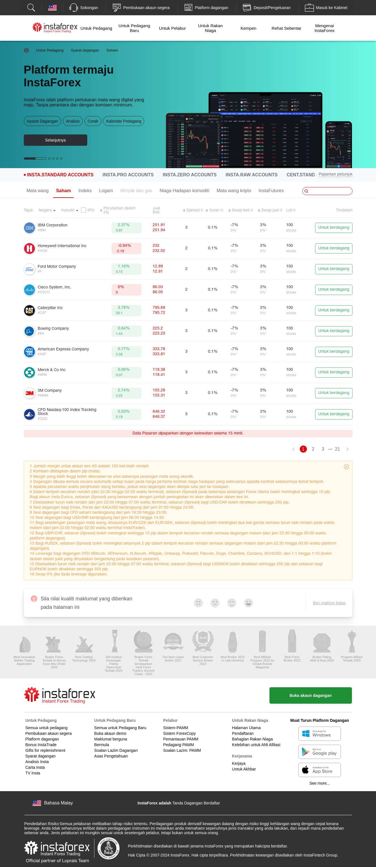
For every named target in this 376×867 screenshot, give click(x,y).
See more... (319, 783)
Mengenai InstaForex (325, 28)
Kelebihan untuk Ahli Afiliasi (256, 744)
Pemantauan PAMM (180, 739)
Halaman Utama (246, 727)
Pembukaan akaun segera (49, 733)
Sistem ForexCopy (179, 733)
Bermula (101, 744)
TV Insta (33, 773)
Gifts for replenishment (45, 750)
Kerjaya (238, 763)
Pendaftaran (243, 733)
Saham (63, 190)
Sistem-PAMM (175, 727)
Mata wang (38, 190)
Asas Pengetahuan (111, 756)
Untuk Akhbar (244, 769)
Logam (106, 190)
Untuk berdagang (333, 228)
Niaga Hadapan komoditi (184, 190)
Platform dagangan (42, 739)
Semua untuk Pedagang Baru (120, 727)
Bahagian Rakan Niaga (252, 739)
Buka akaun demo (110, 733)
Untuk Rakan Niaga (210, 28)
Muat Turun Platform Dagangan (319, 720)
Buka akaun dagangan (311, 695)
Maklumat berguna (110, 739)
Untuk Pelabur (172, 28)
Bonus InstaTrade (41, 744)
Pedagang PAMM (178, 744)
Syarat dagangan (85, 50)
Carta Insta (35, 767)
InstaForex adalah (154, 803)
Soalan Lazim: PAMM (182, 750)
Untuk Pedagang (96, 28)
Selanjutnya (55, 140)
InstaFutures (271, 190)
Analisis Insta (37, 761)
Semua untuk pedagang (47, 727)
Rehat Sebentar (286, 28)
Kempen (248, 28)
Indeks (85, 190)
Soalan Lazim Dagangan (116, 750)
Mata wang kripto (234, 190)
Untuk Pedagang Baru (134, 28)
